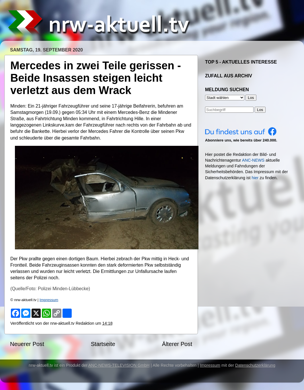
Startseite (103, 344)
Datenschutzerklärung (255, 365)
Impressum (49, 300)
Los (260, 110)
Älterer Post (177, 344)
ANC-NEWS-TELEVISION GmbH (119, 365)
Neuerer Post (27, 344)
